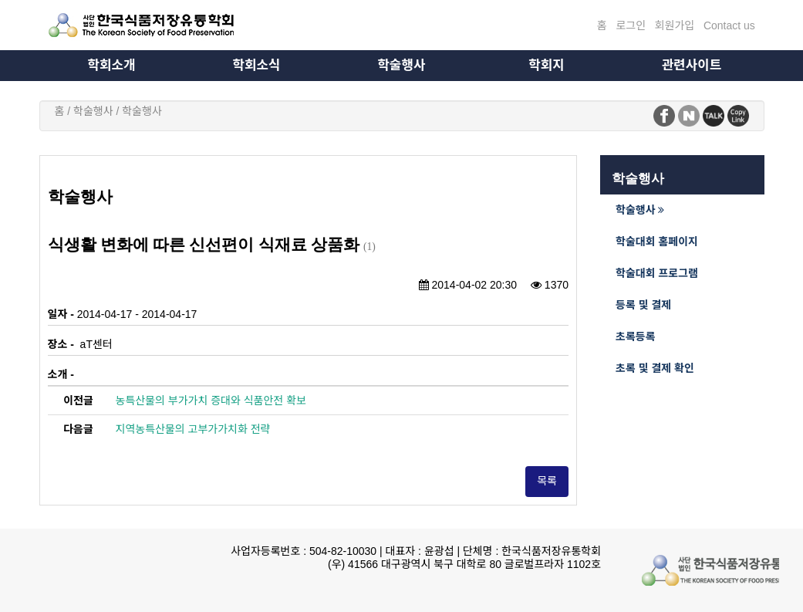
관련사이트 (691, 65)
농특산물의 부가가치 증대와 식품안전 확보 (211, 400)
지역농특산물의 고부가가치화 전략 (193, 429)
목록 (547, 481)
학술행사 (402, 65)
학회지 (546, 65)
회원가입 (675, 25)
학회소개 (112, 65)
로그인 (631, 25)
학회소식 (257, 65)
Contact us (729, 25)
